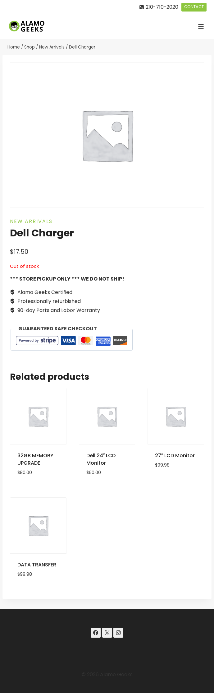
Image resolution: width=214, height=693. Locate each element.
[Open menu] (201, 26)
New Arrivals (31, 221)
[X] (107, 633)
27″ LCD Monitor (175, 455)
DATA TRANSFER (36, 564)
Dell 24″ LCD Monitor (101, 459)
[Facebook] (96, 633)
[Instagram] (118, 633)
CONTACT (194, 6)
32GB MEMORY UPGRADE (35, 459)
